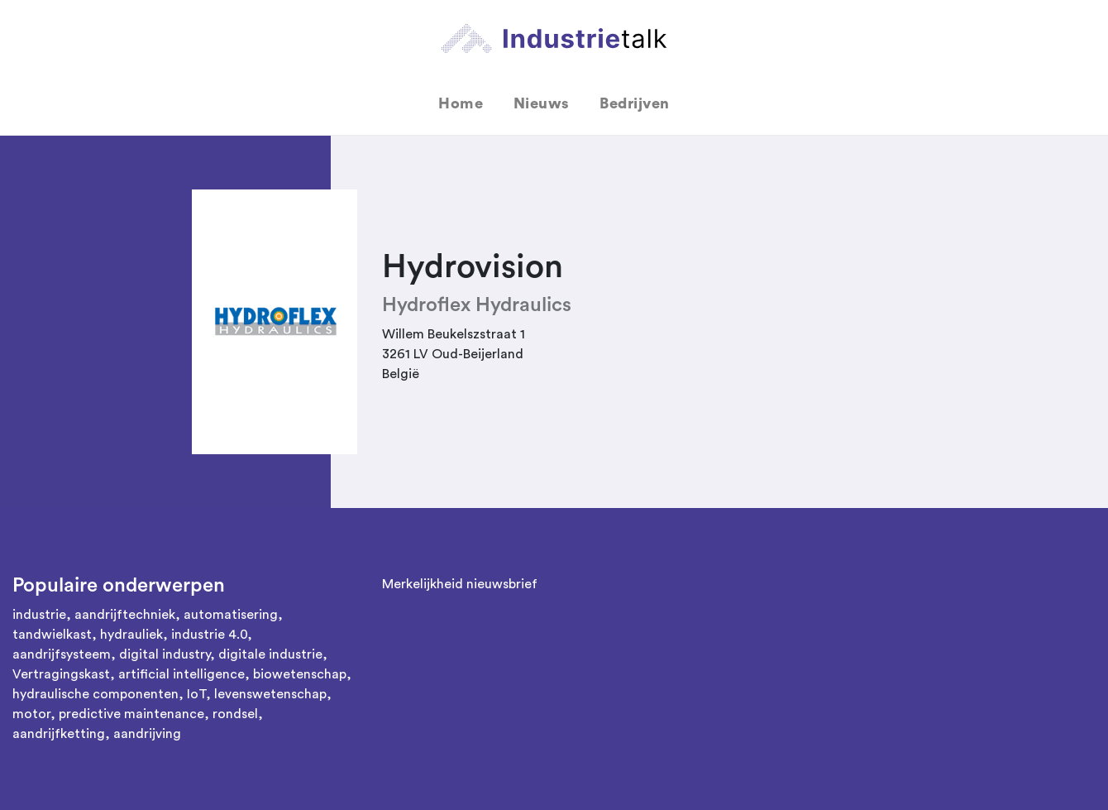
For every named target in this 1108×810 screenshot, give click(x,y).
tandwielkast (52, 634)
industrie (39, 614)
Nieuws (541, 103)
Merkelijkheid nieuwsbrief (459, 584)
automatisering (231, 614)
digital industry (164, 654)
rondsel (235, 714)
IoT (196, 694)
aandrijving (147, 734)
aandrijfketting (58, 734)
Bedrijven (634, 103)
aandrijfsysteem (61, 654)
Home (460, 103)
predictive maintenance (131, 714)
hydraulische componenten (95, 694)
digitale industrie (270, 654)
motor (31, 714)
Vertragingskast (61, 674)
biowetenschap (299, 674)
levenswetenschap (270, 694)
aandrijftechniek (124, 614)
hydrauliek (131, 634)
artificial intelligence (181, 674)
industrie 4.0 (209, 634)
